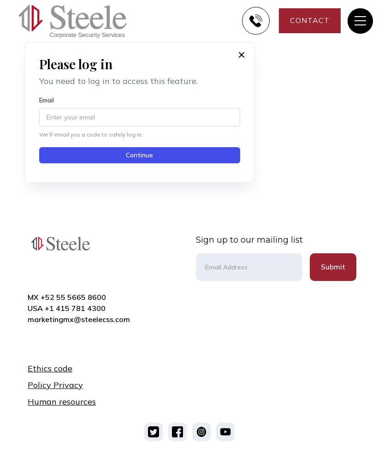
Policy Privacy (55, 385)
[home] (80, 20)
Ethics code (50, 368)
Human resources (62, 401)
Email (46, 100)
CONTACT (310, 20)
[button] (360, 21)
